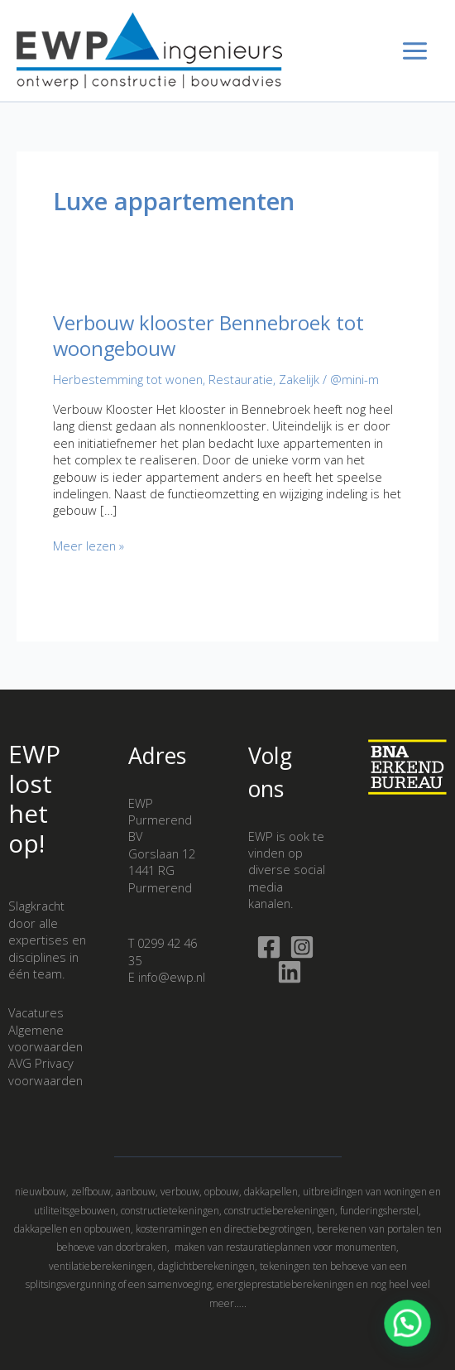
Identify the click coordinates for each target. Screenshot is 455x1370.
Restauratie (240, 379)
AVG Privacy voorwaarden (45, 1071)
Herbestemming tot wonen (128, 379)
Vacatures (36, 1012)
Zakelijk (299, 379)
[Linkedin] (289, 971)
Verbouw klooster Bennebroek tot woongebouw (208, 336)
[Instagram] (302, 947)
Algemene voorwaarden (45, 1038)
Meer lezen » (88, 545)
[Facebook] (268, 947)
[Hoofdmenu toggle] (414, 51)
